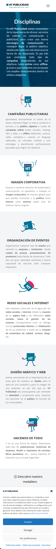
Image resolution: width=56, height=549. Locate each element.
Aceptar (28, 521)
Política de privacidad (31, 545)
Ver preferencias (28, 538)
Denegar (28, 530)
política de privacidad (39, 513)
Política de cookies (13, 545)
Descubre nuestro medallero (30, 479)
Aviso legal (46, 545)
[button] (51, 491)
